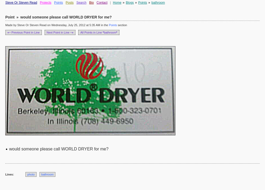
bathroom (158, 2)
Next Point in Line (60, 32)
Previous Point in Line (23, 32)
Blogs (130, 2)
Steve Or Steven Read (21, 2)
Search (81, 2)
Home (117, 2)
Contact (101, 2)
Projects (45, 2)
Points (58, 2)
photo (31, 174)
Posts (70, 2)
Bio (91, 2)
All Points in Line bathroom (98, 32)
